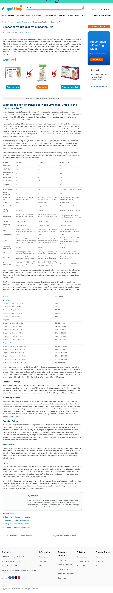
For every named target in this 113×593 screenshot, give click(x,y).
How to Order (63, 569)
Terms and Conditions (66, 574)
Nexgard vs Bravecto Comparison (17, 527)
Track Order (62, 578)
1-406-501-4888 (7, 557)
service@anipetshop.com (10, 561)
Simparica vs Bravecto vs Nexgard (17, 517)
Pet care (11, 22)
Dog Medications (7, 15)
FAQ (40, 566)
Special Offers (73, 15)
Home (3, 22)
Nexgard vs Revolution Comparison (67, 536)
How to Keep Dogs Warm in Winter (17, 536)
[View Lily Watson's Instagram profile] (23, 505)
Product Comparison (23, 22)
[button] (105, 9)
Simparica (99, 561)
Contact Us (43, 561)
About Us (61, 15)
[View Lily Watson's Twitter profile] (23, 501)
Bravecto (99, 557)
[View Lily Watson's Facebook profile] (23, 496)
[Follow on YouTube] (19, 577)
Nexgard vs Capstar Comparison (17, 524)
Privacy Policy (63, 560)
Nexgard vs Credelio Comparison (17, 520)
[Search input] (53, 7)
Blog (83, 15)
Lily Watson (27, 32)
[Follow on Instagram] (12, 577)
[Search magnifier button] (82, 7)
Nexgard (99, 566)
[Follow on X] (15, 577)
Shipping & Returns (65, 565)
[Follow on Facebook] (9, 577)
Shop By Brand (37, 15)
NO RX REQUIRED (50, 15)
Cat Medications (23, 15)
